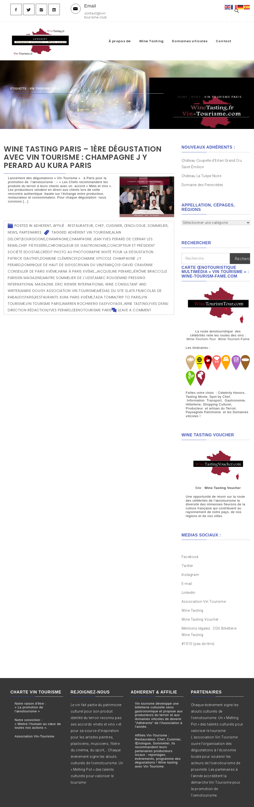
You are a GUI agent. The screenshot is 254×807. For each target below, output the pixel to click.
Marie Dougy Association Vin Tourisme (58, 287)
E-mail (187, 572)
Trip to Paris (129, 293)
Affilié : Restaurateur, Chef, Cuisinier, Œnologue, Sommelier (110, 222)
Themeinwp (185, 799)
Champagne (57, 235)
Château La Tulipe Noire (202, 173)
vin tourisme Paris (43, 300)
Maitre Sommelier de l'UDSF (69, 274)
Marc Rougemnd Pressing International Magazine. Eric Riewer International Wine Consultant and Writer (77, 281)
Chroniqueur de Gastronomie (77, 242)
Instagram (190, 563)
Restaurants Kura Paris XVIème (64, 293)
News (12, 229)
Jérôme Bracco (147, 268)
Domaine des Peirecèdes (202, 182)
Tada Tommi (105, 293)
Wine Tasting (160, 32)
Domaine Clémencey (59, 255)
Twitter (187, 554)
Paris (29, 293)
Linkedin (188, 581)
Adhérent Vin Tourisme (89, 229)
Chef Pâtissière (33, 242)
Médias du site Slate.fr (118, 287)
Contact (232, 32)
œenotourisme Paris (92, 306)
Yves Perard (59, 306)
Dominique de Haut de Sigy (47, 261)
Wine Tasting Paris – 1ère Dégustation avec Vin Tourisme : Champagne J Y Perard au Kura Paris (82, 154)
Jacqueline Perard (114, 268)
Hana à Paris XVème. (76, 268)
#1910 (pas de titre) (198, 632)
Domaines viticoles (198, 32)
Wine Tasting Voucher (200, 607)
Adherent (42, 222)
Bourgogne (33, 235)
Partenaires (30, 229)
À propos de (128, 32)
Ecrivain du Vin (87, 261)
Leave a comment (134, 306)
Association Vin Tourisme (204, 590)
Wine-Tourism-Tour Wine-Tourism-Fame (218, 336)
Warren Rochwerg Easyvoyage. (92, 300)
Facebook (190, 545)
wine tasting (136, 300)
